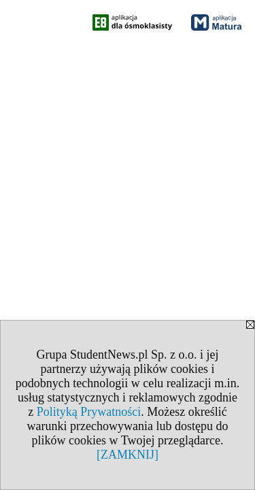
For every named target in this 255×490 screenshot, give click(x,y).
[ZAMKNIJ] (127, 454)
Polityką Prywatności (89, 412)
